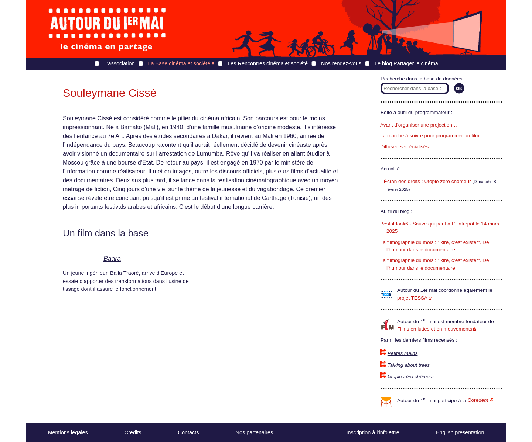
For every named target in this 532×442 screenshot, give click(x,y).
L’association (119, 63)
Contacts (188, 432)
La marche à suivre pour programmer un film (429, 135)
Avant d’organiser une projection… (418, 125)
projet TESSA (412, 298)
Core (478, 400)
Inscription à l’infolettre (373, 432)
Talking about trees (409, 365)
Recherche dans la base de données (421, 79)
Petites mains (403, 353)
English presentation (460, 432)
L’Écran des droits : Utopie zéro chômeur (425, 181)
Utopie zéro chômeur (411, 376)
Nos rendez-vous (341, 63)
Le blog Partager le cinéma (406, 63)
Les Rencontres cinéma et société (268, 63)
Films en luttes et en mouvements (434, 329)
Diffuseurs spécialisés (404, 146)
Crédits (133, 432)
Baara (112, 258)
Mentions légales (68, 432)
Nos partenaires (254, 432)
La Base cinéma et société (179, 63)
